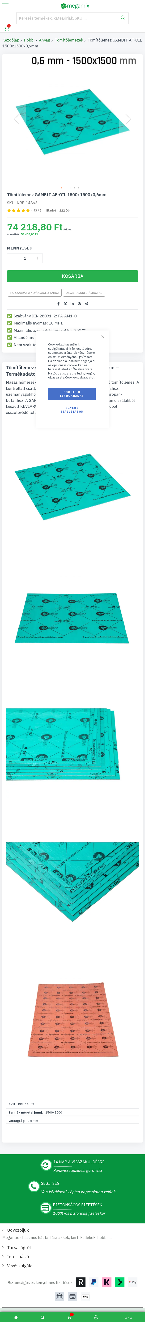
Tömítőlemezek (69, 40)
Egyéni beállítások (72, 409)
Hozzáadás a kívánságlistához (34, 293)
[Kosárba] (72, 276)
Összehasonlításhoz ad (84, 293)
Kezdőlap (10, 40)
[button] (62, 188)
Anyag (44, 40)
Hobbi (29, 40)
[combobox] (72, 18)
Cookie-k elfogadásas (72, 393)
